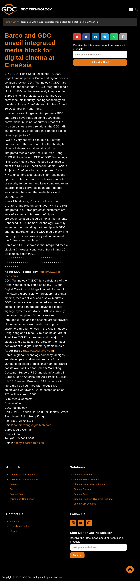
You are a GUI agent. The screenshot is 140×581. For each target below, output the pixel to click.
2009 (15, 22)
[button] (131, 9)
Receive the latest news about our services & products (97, 539)
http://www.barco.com (38, 350)
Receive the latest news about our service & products (99, 47)
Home (8, 22)
